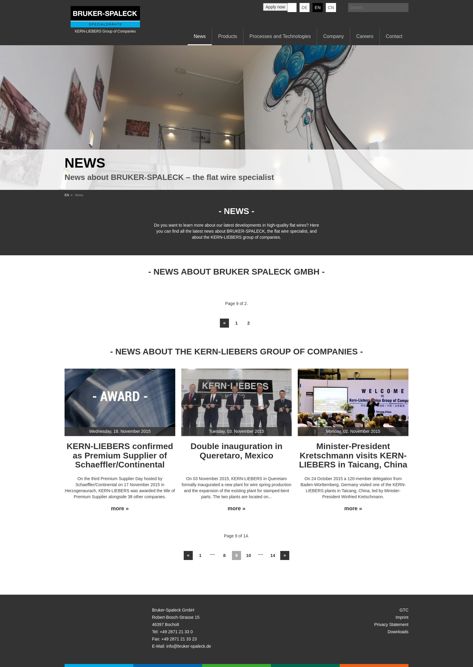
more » (120, 508)
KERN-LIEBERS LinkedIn (292, 7)
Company (333, 36)
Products (227, 36)
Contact (394, 36)
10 (248, 555)
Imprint (401, 617)
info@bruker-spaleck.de (188, 646)
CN (331, 7)
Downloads (398, 631)
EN (67, 195)
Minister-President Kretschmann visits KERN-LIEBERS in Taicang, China (353, 456)
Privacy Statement (391, 624)
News (200, 36)
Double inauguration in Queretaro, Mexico (237, 451)
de (304, 7)
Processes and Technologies (280, 36)
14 (272, 555)
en (317, 7)
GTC (403, 610)
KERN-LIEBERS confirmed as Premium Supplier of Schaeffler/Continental (120, 456)
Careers (364, 36)
